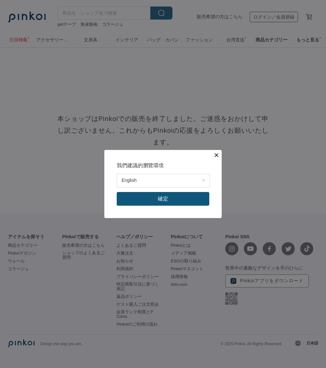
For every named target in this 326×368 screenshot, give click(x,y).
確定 (163, 198)
